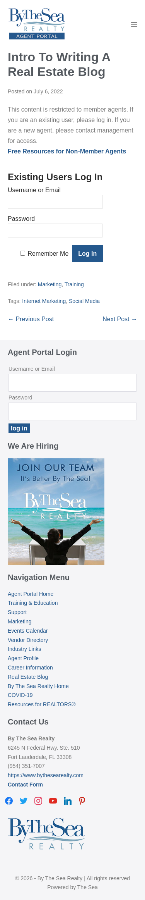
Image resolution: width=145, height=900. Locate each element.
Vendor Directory (28, 640)
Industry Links (24, 649)
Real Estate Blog (28, 677)
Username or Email (34, 190)
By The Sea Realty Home (38, 686)
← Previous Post (31, 319)
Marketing (49, 284)
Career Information (30, 667)
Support (17, 612)
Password (21, 218)
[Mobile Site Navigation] (134, 24)
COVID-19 (20, 695)
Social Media (84, 301)
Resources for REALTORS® (42, 704)
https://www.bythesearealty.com (46, 775)
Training (74, 284)
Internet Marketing (44, 301)
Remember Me (48, 253)
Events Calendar (28, 631)
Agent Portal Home (30, 594)
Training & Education (33, 603)
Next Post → (119, 319)
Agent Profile (23, 658)
